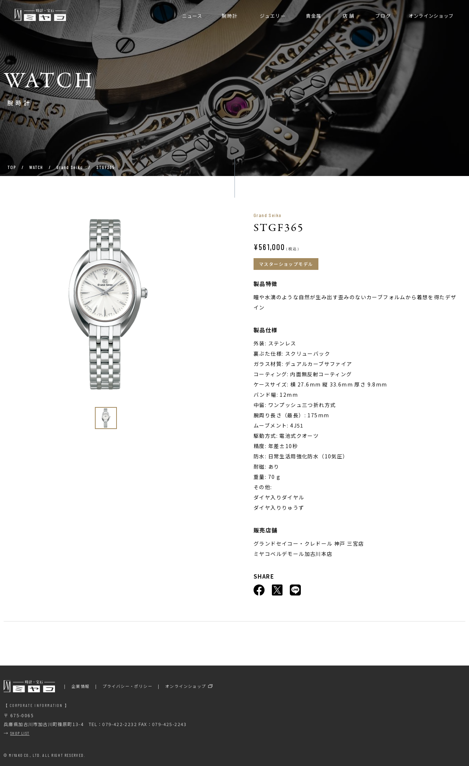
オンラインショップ (185, 686)
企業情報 (80, 686)
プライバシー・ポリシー (127, 686)
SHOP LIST (20, 733)
